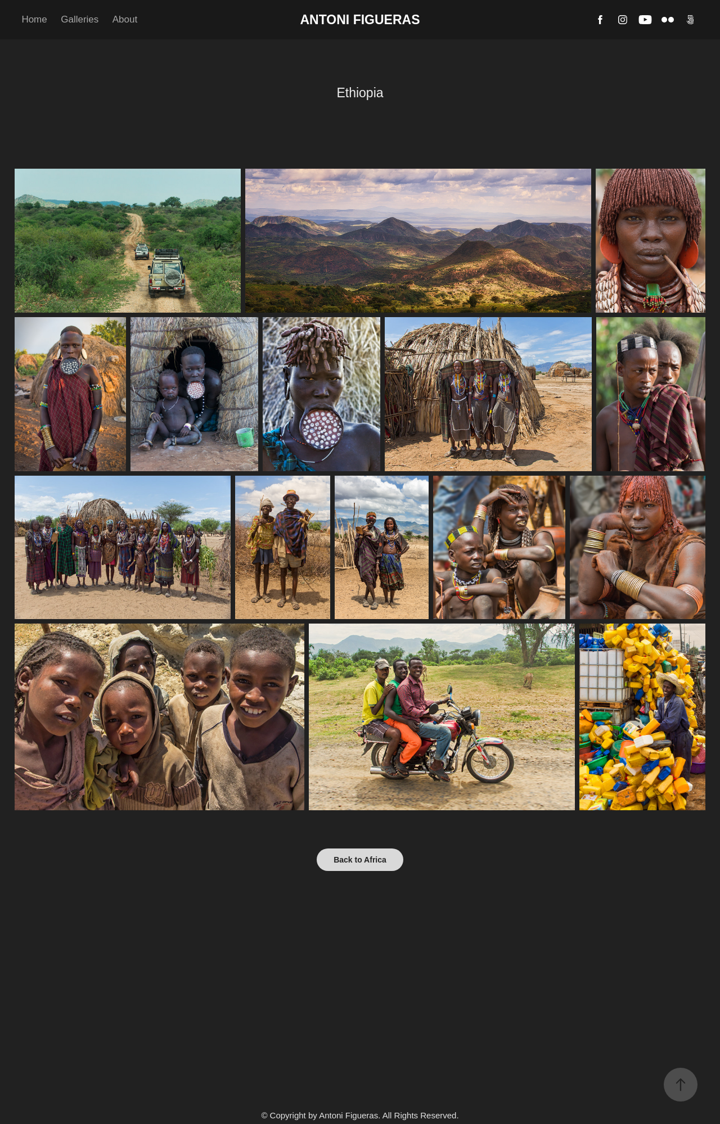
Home (34, 19)
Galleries (79, 19)
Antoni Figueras (360, 19)
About (124, 19)
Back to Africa (360, 859)
